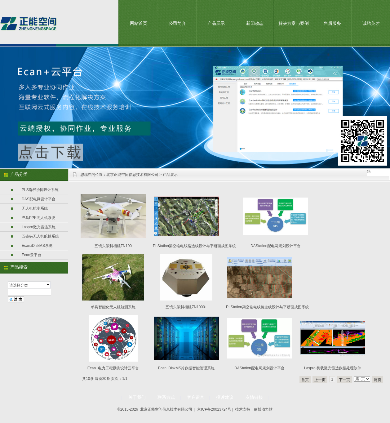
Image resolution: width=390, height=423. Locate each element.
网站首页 (138, 23)
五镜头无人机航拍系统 (40, 236)
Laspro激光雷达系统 (38, 227)
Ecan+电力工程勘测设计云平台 (113, 368)
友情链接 (254, 397)
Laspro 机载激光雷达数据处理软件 (332, 368)
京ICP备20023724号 (214, 409)
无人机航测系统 (35, 208)
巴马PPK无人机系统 (38, 218)
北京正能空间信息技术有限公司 (132, 174)
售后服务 (332, 23)
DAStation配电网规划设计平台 (275, 246)
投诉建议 (224, 397)
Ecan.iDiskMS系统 (37, 245)
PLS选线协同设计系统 (40, 190)
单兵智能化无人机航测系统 (113, 307)
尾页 (377, 380)
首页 (305, 380)
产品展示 (216, 23)
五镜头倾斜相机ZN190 (113, 246)
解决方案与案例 (293, 23)
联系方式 (166, 397)
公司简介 (177, 23)
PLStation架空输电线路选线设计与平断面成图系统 (194, 246)
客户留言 (195, 397)
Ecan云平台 (31, 255)
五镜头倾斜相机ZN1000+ (186, 307)
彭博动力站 (263, 409)
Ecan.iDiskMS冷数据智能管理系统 (186, 368)
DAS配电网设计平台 (38, 199)
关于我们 (137, 397)
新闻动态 (255, 23)
